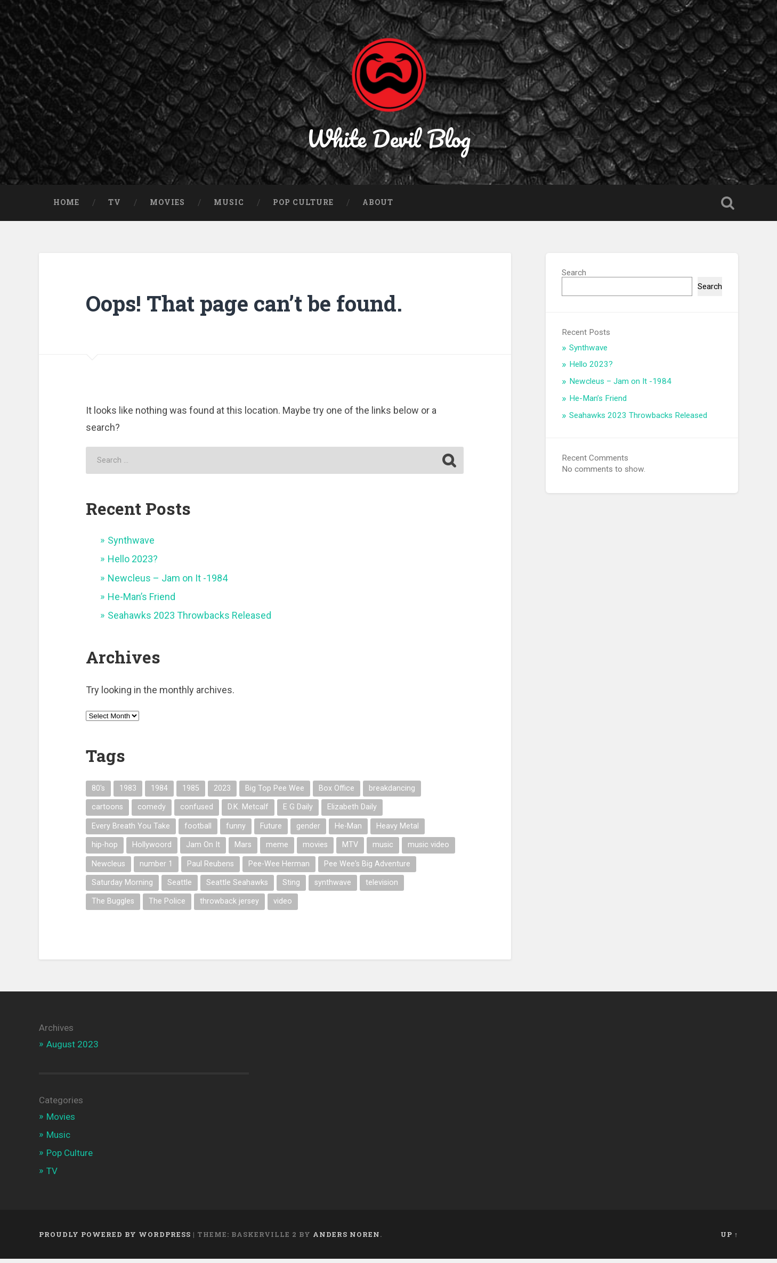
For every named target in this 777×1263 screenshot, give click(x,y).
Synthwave (131, 544)
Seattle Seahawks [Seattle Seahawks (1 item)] (237, 886)
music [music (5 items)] (383, 849)
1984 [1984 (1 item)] (159, 792)
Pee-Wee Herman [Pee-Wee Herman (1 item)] (279, 867)
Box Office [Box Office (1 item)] (336, 792)
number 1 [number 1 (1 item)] (156, 867)
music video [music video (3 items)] (428, 849)
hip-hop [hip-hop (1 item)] (105, 849)
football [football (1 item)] (198, 829)
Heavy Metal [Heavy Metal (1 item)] (397, 829)
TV (114, 206)
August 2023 (72, 1048)
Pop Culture (303, 206)
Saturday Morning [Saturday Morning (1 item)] (122, 886)
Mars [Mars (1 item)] (243, 849)
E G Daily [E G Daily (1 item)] (298, 811)
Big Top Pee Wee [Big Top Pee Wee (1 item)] (274, 792)
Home (66, 206)
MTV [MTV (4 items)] (350, 849)
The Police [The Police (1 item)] (167, 905)
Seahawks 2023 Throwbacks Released (189, 619)
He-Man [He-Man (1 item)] (348, 829)
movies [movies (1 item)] (315, 849)
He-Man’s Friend (141, 600)
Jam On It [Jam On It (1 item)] (203, 849)
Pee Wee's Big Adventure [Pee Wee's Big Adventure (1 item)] (367, 867)
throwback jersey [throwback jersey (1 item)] (229, 905)
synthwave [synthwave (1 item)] (332, 886)
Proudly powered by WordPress (115, 1238)
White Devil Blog (389, 140)
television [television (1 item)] (382, 886)
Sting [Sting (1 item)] (291, 886)
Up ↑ (729, 1238)
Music (229, 206)
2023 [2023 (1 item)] (222, 792)
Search (574, 277)
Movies (167, 206)
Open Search (727, 207)
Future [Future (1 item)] (271, 829)
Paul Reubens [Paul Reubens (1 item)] (210, 867)
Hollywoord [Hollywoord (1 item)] (152, 849)
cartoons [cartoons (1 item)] (107, 811)
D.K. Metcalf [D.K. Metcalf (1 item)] (248, 811)
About (377, 206)
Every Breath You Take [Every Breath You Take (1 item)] (131, 829)
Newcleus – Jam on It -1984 (168, 581)
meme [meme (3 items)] (277, 849)
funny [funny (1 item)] (236, 829)
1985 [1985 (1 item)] (190, 792)
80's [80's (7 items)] (98, 792)
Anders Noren (346, 1238)
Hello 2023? (133, 563)
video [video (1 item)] (282, 905)
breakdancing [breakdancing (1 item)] (392, 792)
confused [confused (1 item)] (196, 811)
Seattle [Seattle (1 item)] (179, 886)
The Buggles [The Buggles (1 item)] (113, 905)
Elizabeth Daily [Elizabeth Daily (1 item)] (352, 811)
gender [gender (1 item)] (308, 829)
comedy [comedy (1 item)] (151, 811)
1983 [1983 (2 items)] (127, 792)
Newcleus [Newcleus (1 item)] (108, 867)
